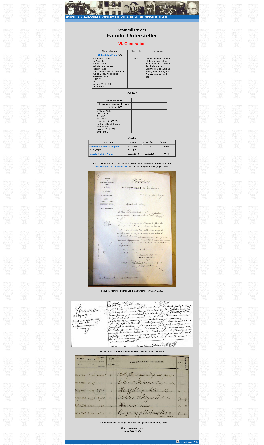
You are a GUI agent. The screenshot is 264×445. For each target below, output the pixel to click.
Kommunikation (152, 17)
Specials (139, 17)
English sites (127, 17)
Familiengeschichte (74, 17)
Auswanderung (92, 17)
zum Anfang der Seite (189, 442)
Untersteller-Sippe (110, 17)
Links (164, 17)
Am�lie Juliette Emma (101, 154)
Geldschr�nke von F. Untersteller (111, 166)
